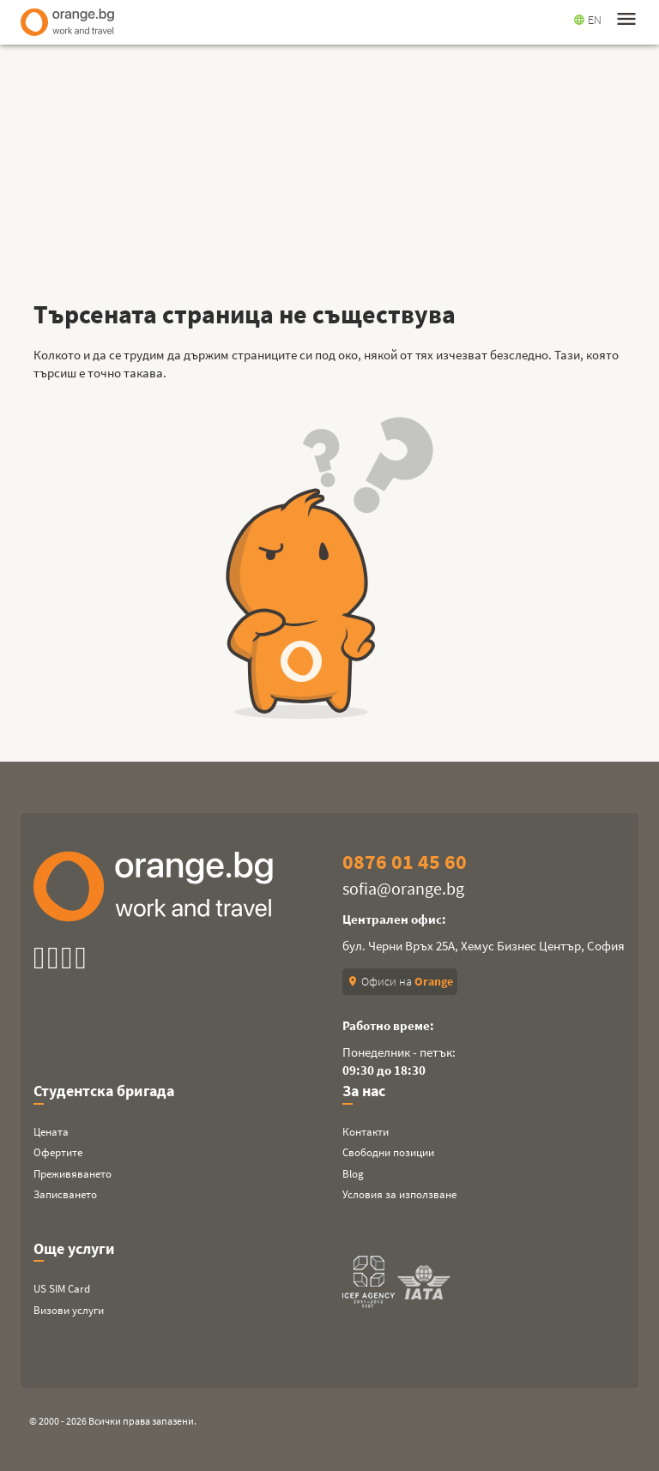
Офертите (57, 1152)
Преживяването (72, 1174)
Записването (65, 1194)
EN (587, 19)
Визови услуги (68, 1310)
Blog (353, 1174)
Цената (51, 1131)
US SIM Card (61, 1288)
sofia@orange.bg (403, 888)
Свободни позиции (388, 1152)
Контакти (365, 1131)
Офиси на (400, 981)
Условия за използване (399, 1194)
